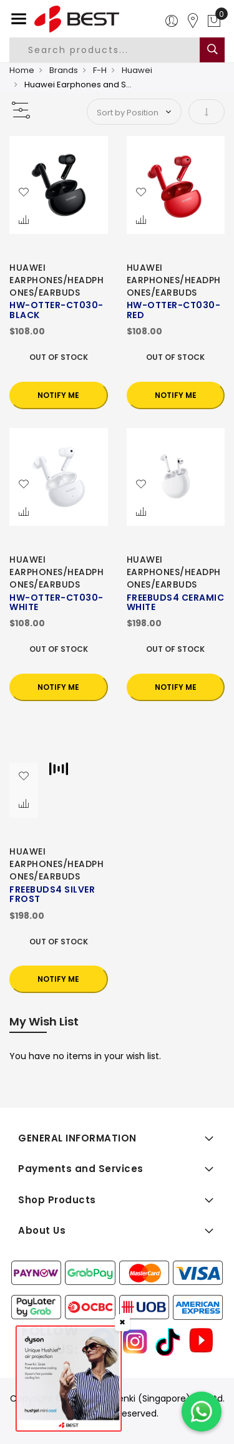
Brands (63, 70)
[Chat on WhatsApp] (202, 1412)
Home (21, 70)
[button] (23, 192)
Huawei (137, 70)
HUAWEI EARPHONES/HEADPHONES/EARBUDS (56, 280)
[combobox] (114, 49)
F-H (100, 70)
